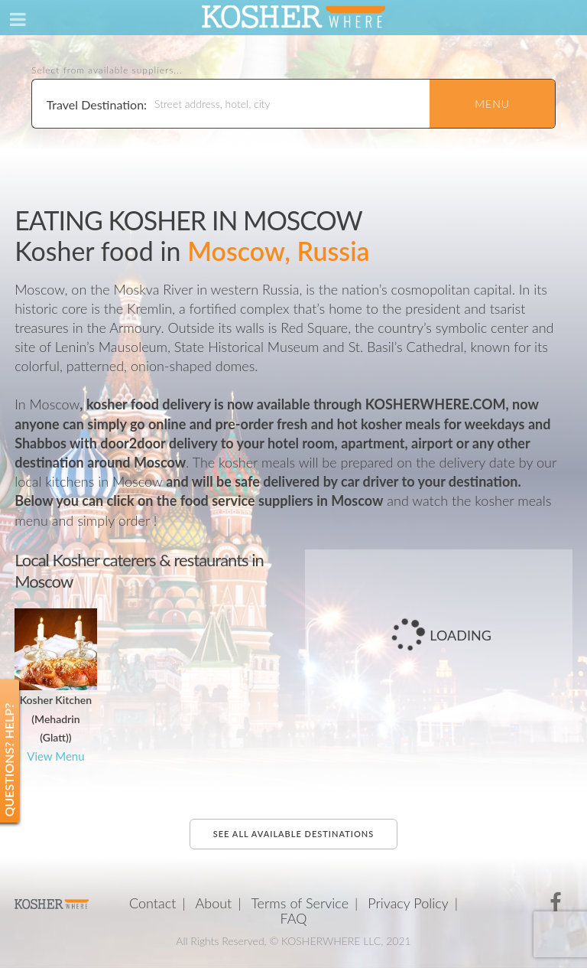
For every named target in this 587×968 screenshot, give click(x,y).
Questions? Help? (9, 760)
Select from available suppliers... (107, 70)
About (213, 903)
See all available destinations (293, 834)
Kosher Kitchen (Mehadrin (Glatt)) (56, 718)
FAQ (294, 918)
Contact (152, 903)
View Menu (55, 756)
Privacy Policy (408, 903)
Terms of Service (300, 903)
